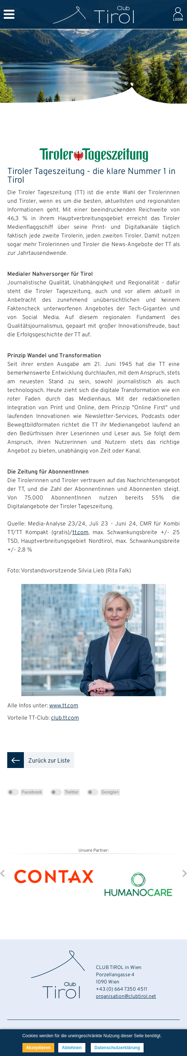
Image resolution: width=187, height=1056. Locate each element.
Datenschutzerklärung (117, 1047)
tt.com (80, 532)
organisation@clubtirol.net (126, 997)
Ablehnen (72, 1047)
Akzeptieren (38, 1047)
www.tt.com (63, 706)
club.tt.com (65, 718)
